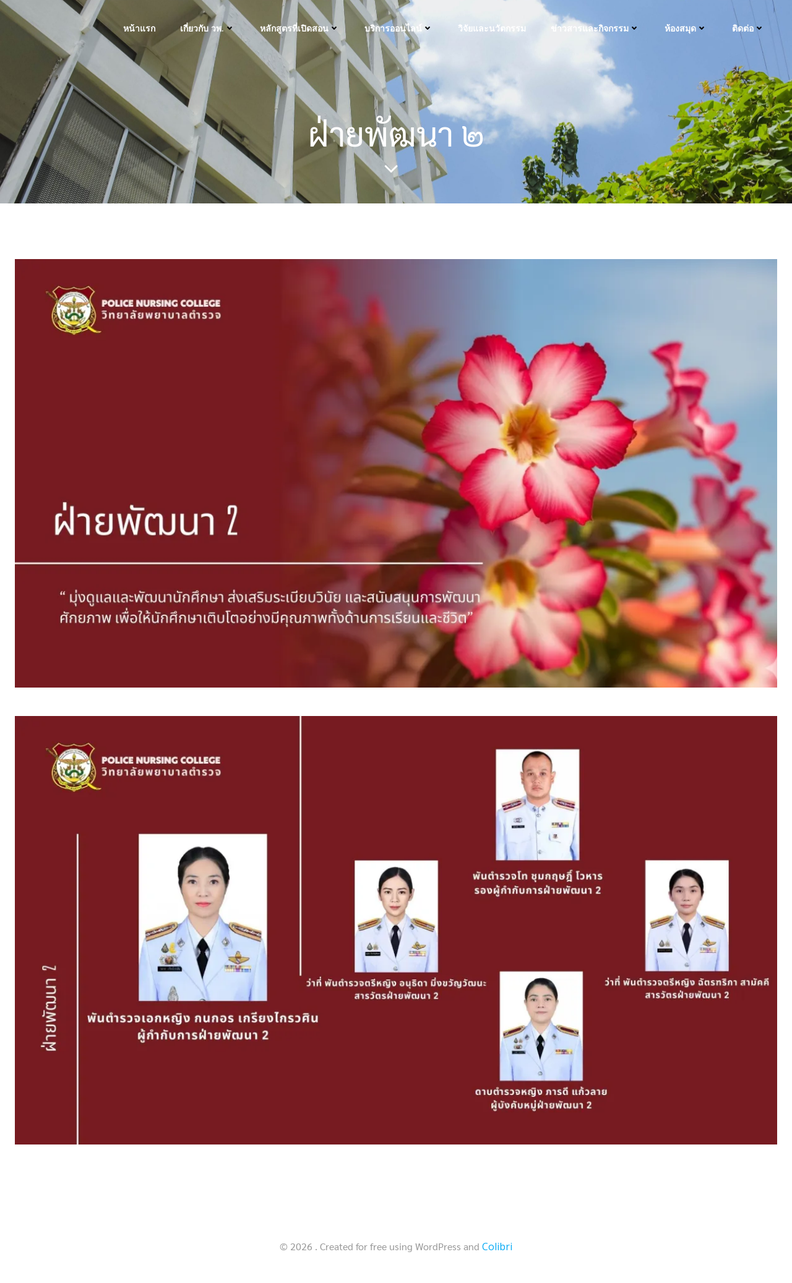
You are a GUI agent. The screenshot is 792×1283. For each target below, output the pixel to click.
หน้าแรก (139, 28)
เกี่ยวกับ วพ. (207, 28)
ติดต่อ (748, 28)
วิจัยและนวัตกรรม (492, 28)
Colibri (497, 1246)
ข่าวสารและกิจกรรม (595, 28)
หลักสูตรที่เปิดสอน (300, 28)
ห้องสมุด (686, 28)
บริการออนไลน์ (398, 28)
